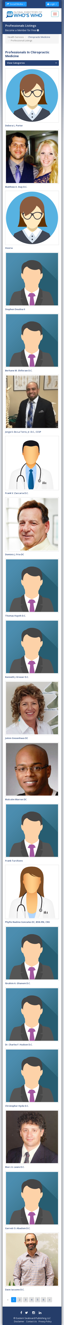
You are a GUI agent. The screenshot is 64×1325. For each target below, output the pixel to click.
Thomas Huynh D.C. (15, 615)
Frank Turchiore (14, 860)
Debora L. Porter (14, 125)
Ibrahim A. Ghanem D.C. (17, 983)
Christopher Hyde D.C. (17, 1105)
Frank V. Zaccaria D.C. (16, 493)
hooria (9, 247)
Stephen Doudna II (15, 309)
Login (52, 4)
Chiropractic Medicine (38, 37)
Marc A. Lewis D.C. (14, 1166)
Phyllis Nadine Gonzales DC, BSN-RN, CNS (27, 922)
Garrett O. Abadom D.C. (17, 1228)
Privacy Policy (45, 1321)
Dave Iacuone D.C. (14, 1289)
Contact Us (31, 1321)
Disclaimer (19, 1321)
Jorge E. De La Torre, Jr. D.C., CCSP (23, 431)
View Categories (16, 62)
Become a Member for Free (22, 30)
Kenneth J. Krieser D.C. (17, 677)
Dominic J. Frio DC (14, 554)
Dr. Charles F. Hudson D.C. (18, 1044)
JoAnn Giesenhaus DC (16, 738)
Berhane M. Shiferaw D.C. (18, 370)
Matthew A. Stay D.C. (16, 186)
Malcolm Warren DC (16, 799)
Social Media (16, 4)
